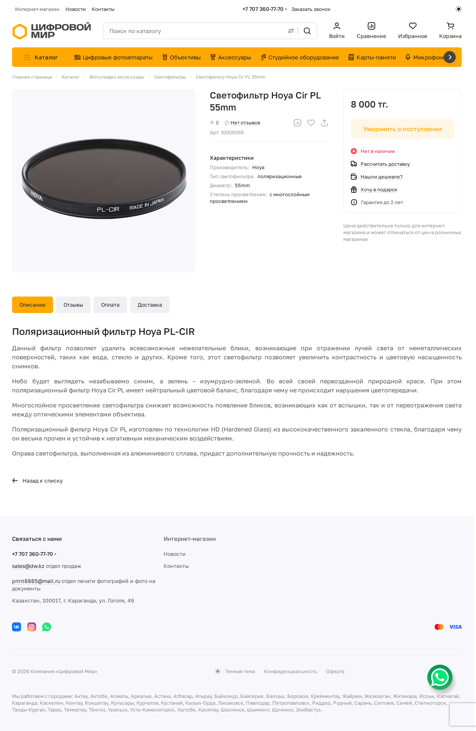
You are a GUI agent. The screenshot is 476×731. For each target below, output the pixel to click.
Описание (32, 304)
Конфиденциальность (290, 671)
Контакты (176, 566)
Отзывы (73, 304)
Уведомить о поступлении (402, 129)
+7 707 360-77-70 (263, 9)
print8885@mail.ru (36, 581)
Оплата (110, 304)
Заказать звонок (310, 9)
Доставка (150, 304)
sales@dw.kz (28, 566)
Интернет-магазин (190, 538)
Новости (175, 554)
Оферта (335, 671)
